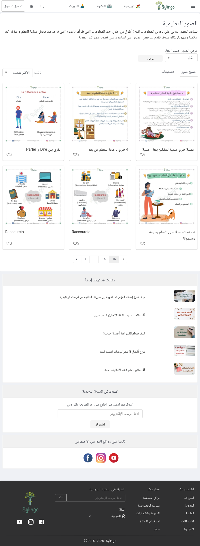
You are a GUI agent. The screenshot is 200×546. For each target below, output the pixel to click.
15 (103, 259)
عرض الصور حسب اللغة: (181, 50)
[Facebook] (87, 458)
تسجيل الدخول (13, 6)
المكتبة (189, 513)
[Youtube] (112, 458)
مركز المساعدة (151, 498)
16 (114, 259)
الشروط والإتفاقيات (148, 513)
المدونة (189, 505)
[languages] (105, 516)
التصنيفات (168, 71)
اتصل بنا (189, 529)
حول (157, 529)
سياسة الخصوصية (148, 505)
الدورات (189, 498)
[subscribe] (61, 497)
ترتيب (37, 72)
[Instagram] (100, 458)
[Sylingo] (164, 6)
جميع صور (189, 71)
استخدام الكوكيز (150, 521)
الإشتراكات (187, 521)
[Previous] (77, 259)
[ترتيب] (17, 72)
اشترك (100, 424)
